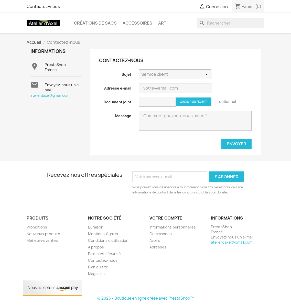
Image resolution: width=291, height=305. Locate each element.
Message (123, 115)
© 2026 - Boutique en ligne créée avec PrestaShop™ (145, 298)
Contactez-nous (43, 6)
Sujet (126, 74)
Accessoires (137, 23)
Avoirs (154, 240)
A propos (96, 247)
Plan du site (98, 267)
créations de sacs (95, 23)
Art (162, 23)
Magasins (96, 273)
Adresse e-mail (117, 88)
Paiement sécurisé (104, 253)
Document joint (117, 102)
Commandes (160, 233)
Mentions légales (103, 233)
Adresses (157, 247)
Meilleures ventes (42, 240)
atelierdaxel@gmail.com (49, 95)
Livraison (95, 227)
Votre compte (165, 218)
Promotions (37, 227)
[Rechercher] (230, 23)
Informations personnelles (172, 227)
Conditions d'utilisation (108, 240)
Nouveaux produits (43, 233)
